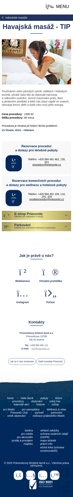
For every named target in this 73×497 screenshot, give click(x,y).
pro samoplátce (31, 409)
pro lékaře (9, 409)
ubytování (36, 401)
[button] (57, 6)
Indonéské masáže (16, 17)
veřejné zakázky (49, 430)
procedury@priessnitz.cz (46, 164)
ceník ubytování (16, 415)
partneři (39, 412)
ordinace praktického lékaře (49, 415)
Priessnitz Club (19, 412)
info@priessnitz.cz (40, 348)
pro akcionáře (25, 437)
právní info (46, 443)
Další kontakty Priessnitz (51, 361)
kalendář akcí (21, 404)
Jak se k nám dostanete (22, 361)
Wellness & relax (56, 409)
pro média (27, 433)
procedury (18, 401)
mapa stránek (48, 440)
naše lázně (27, 398)
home (10, 398)
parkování (56, 412)
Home (11, 7)
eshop (55, 404)
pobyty (44, 398)
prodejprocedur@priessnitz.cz (46, 199)
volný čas (54, 401)
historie (40, 404)
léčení (58, 398)
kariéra (29, 430)
